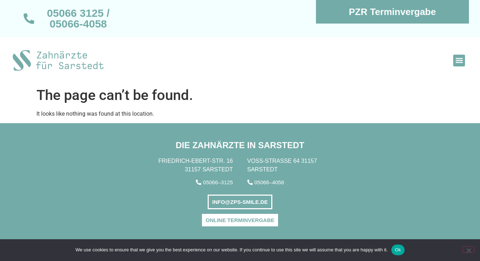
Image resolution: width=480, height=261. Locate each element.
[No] (468, 249)
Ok (398, 249)
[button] (459, 60)
